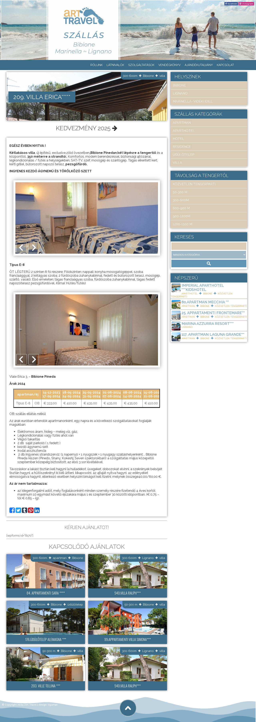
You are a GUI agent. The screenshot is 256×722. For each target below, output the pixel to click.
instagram (247, 4)
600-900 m (181, 208)
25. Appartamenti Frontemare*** (213, 313)
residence (182, 147)
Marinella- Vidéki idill (193, 101)
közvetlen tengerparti (194, 184)
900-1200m (181, 216)
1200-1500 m (182, 224)
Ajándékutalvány (199, 65)
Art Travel (31, 704)
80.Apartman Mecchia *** (205, 302)
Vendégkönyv (169, 65)
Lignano (148, 557)
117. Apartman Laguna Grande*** (213, 334)
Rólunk (96, 65)
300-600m (130, 76)
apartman (60, 557)
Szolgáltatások (141, 65)
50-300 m (130, 604)
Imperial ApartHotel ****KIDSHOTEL (203, 287)
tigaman (53, 704)
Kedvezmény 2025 (86, 127)
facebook (232, 4)
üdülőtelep (75, 604)
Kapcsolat (225, 65)
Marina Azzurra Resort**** (208, 323)
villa (162, 76)
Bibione (148, 76)
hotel (178, 139)
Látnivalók (115, 65)
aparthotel (184, 131)
